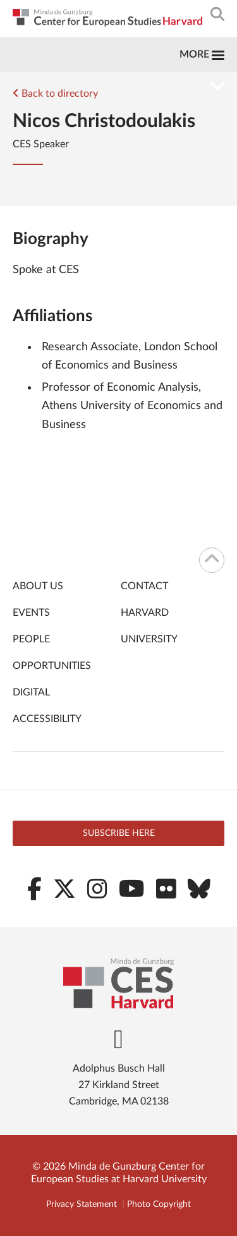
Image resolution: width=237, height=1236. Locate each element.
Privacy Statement (81, 1204)
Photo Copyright (159, 1204)
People (31, 639)
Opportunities (52, 666)
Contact (144, 586)
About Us (38, 586)
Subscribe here (119, 833)
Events (31, 613)
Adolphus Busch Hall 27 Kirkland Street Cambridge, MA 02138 (119, 1084)
